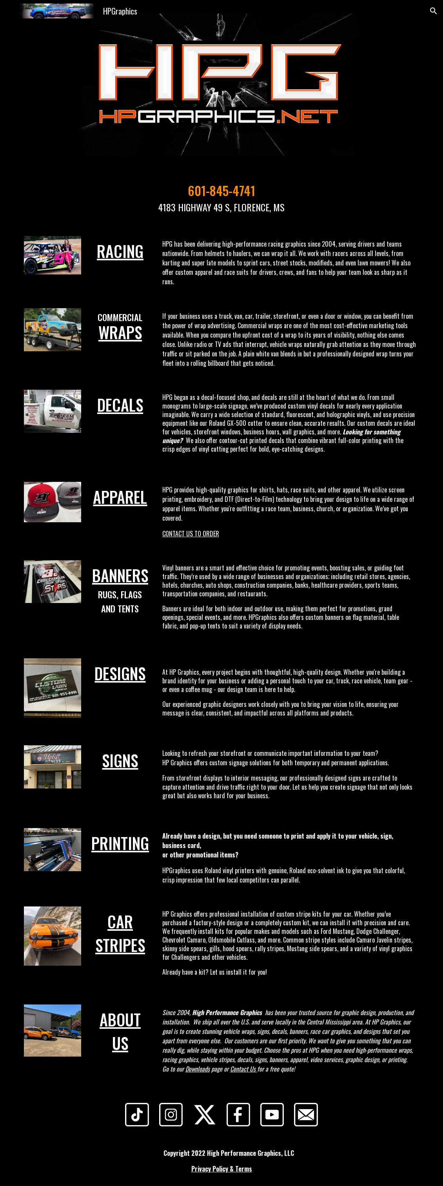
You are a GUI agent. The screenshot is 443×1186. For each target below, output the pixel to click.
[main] (221, 197)
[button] (433, 11)
